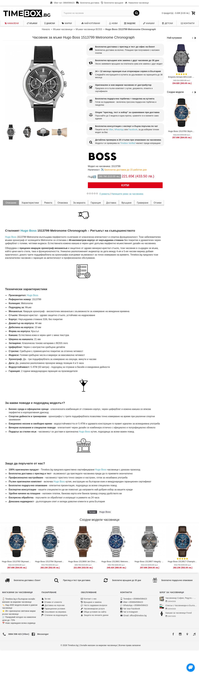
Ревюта (48, 203)
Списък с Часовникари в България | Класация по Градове (181, 605)
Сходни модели (175, 92)
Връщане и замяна (91, 602)
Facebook (132, 129)
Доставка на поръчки (53, 605)
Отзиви (157, 203)
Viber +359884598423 (131, 602)
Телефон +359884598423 (133, 599)
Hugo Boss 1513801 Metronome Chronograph (116, 561)
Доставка (111, 203)
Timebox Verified (127, 143)
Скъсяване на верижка (54, 612)
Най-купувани (174, 38)
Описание (11, 203)
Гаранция (96, 203)
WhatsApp (119, 129)
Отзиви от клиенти (52, 602)
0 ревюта (104, 194)
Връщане (126, 203)
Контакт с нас (89, 599)
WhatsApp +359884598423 (134, 605)
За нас (46, 599)
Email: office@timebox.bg (133, 615)
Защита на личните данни (94, 615)
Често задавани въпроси (94, 605)
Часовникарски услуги (93, 608)
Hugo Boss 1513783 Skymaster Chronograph (182, 131)
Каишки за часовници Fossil (178, 613)
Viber (111, 129)
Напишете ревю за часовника (127, 194)
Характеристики (30, 203)
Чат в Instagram (129, 612)
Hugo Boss (29, 230)
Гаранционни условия (53, 608)
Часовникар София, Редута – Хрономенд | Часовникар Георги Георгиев (181, 598)
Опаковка (62, 203)
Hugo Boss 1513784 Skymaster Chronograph (50, 561)
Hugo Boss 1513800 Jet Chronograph (83, 561)
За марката (79, 203)
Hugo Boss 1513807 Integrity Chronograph (150, 561)
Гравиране (142, 203)
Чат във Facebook (130, 608)
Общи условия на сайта (93, 612)
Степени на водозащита (54, 615)
